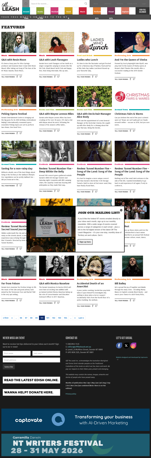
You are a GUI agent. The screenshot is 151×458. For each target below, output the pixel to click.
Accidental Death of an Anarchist (90, 284)
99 (36, 317)
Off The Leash (11, 7)
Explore (128, 10)
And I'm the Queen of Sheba (131, 59)
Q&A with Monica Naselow (54, 283)
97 (26, 317)
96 (21, 317)
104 (65, 317)
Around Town (29, 10)
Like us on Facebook (119, 346)
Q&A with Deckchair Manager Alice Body (94, 115)
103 (59, 317)
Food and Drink (84, 55)
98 (31, 317)
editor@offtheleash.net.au (79, 346)
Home (25, 3)
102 (53, 317)
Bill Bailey (120, 283)
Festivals (57, 10)
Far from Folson (10, 283)
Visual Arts (114, 10)
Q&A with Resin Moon (13, 59)
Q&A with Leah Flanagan (53, 59)
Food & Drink (71, 10)
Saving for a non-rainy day (16, 168)
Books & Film (43, 10)
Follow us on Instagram (133, 346)
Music (85, 10)
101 (47, 317)
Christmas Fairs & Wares (129, 114)
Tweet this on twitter (21, 77)
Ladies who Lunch (87, 59)
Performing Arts (100, 10)
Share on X (126, 346)
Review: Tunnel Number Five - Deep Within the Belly (56, 169)
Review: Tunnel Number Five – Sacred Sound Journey (18, 227)
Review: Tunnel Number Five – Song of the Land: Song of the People (94, 171)
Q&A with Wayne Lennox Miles (56, 114)
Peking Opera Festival (14, 114)
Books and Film (46, 110)
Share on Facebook (17, 77)
